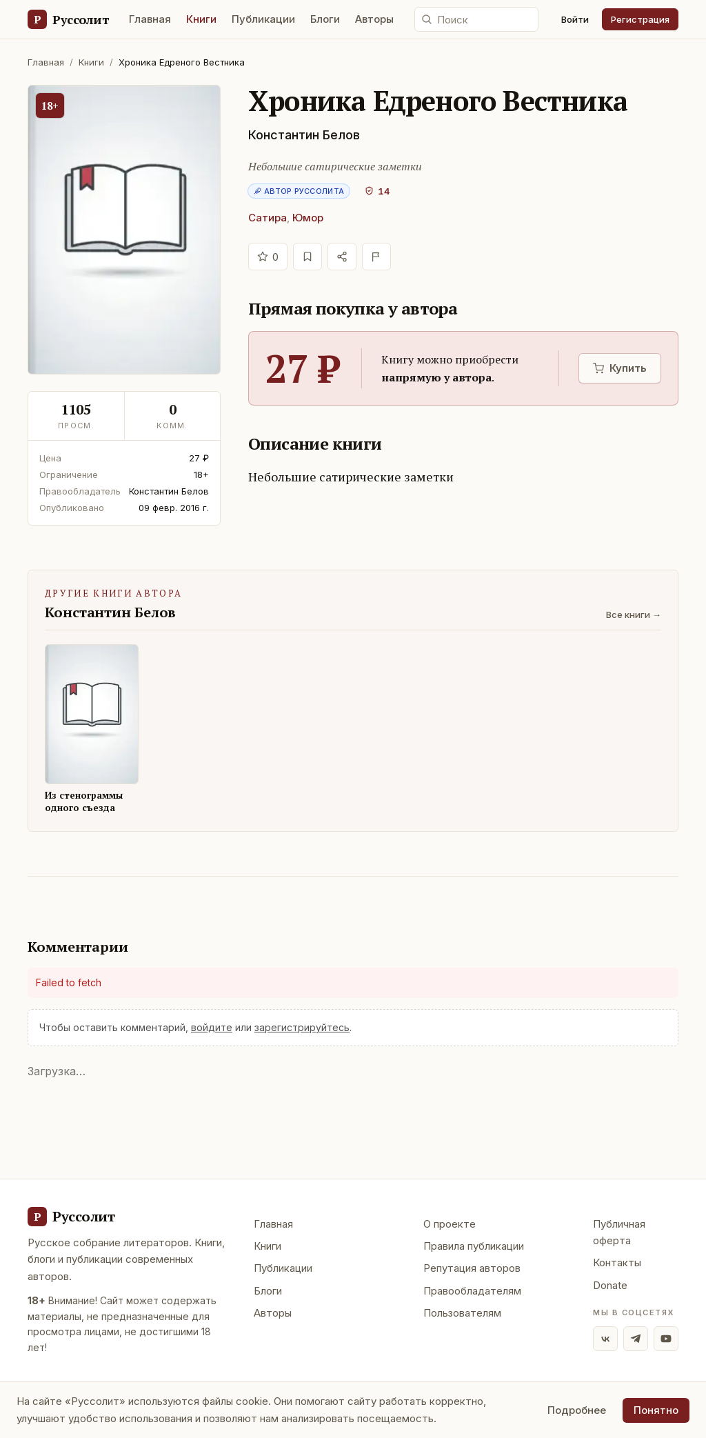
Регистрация (640, 19)
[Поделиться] (341, 256)
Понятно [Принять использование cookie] (656, 1410)
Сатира (267, 217)
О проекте (449, 1223)
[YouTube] (666, 1338)
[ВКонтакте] (605, 1338)
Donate (610, 1285)
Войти (575, 19)
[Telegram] (635, 1338)
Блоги (325, 19)
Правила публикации (473, 1245)
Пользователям (462, 1312)
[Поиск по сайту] (476, 19)
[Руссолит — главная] (68, 19)
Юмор (307, 217)
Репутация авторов (472, 1268)
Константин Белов (304, 135)
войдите (211, 1027)
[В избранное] (307, 256)
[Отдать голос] (268, 256)
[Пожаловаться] (376, 256)
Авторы (374, 19)
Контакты (617, 1262)
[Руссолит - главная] (71, 1216)
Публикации (263, 19)
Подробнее (576, 1410)
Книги (201, 19)
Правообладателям (472, 1290)
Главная (150, 19)
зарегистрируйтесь (302, 1027)
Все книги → (633, 614)
